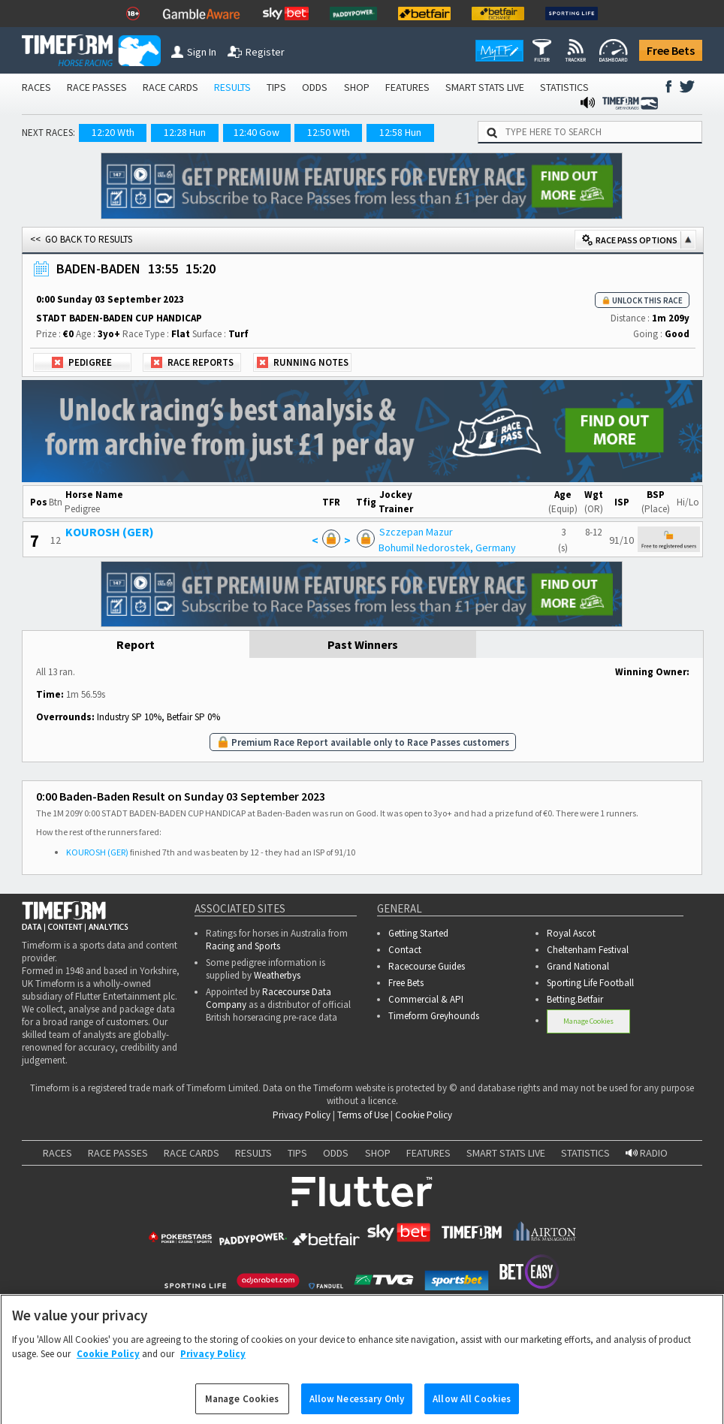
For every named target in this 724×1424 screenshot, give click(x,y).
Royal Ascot (571, 933)
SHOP (357, 87)
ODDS (314, 87)
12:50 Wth (328, 132)
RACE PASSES (97, 87)
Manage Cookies (588, 1021)
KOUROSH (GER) (109, 531)
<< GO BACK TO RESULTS (81, 239)
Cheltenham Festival (588, 949)
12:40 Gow (256, 132)
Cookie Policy (423, 1115)
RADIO (647, 1153)
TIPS (276, 87)
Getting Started (418, 933)
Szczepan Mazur (416, 532)
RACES (36, 87)
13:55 (163, 268)
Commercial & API (425, 999)
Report (135, 644)
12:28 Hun (185, 132)
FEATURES (407, 87)
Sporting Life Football (590, 982)
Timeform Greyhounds (433, 1015)
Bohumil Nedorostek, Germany (447, 547)
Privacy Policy (301, 1115)
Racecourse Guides (426, 966)
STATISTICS (564, 87)
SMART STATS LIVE (484, 87)
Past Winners (362, 644)
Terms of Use (362, 1115)
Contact (404, 949)
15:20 (201, 268)
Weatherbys (277, 975)
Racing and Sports (243, 946)
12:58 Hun (400, 132)
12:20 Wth (113, 132)
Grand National (578, 966)
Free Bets (671, 50)
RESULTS (232, 87)
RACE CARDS (170, 87)
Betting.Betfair (575, 999)
